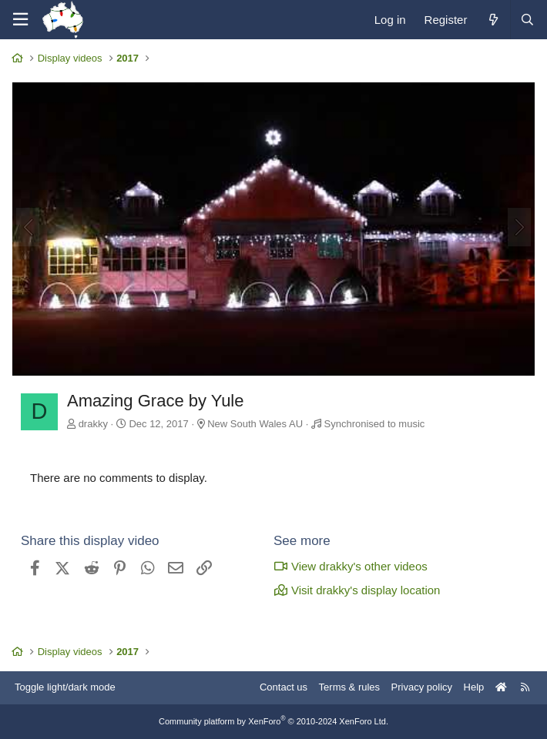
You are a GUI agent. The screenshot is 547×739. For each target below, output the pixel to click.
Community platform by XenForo (273, 721)
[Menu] (20, 19)
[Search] (527, 19)
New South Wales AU (255, 424)
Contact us (283, 687)
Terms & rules (349, 687)
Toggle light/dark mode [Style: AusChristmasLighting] (65, 687)
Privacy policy (421, 687)
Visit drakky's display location (357, 590)
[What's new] (492, 19)
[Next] (519, 227)
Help (474, 687)
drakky (93, 424)
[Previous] (27, 227)
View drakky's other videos (351, 566)
